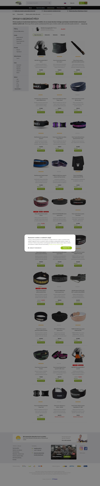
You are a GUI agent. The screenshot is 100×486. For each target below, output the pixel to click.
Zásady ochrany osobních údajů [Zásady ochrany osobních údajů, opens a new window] (56, 244)
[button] (35, 247)
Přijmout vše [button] (66, 247)
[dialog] (50, 243)
